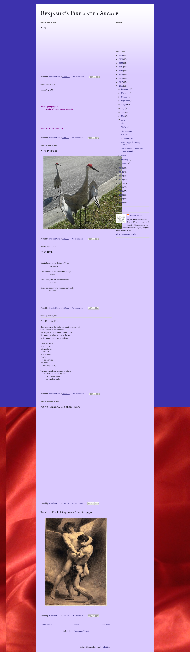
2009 (121, 191)
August (124, 104)
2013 (121, 176)
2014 (121, 172)
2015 (121, 168)
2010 (121, 187)
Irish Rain (47, 251)
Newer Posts (47, 625)
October (124, 97)
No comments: (79, 77)
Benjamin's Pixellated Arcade (79, 13)
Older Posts (105, 625)
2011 (121, 183)
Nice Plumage (49, 150)
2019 (121, 74)
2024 (121, 55)
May (123, 116)
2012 (121, 180)
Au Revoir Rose (50, 321)
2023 (121, 59)
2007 (121, 199)
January (124, 163)
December (125, 89)
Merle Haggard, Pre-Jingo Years (60, 406)
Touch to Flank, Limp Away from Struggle (66, 512)
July (123, 108)
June (123, 112)
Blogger (106, 647)
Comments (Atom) (81, 631)
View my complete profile (126, 234)
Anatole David (136, 216)
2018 (121, 78)
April (123, 120)
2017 (121, 82)
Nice (43, 27)
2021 (121, 67)
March (124, 156)
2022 (121, 63)
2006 (121, 202)
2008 (121, 195)
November (125, 93)
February (125, 159)
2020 (121, 71)
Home (76, 625)
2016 (121, 86)
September (125, 101)
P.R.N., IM (47, 89)
